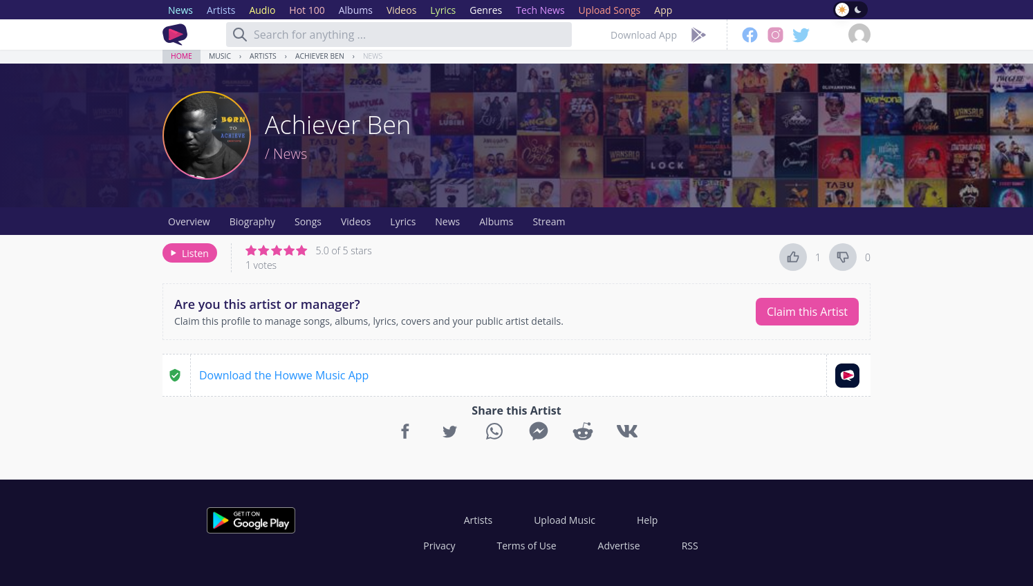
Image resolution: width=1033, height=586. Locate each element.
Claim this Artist (807, 311)
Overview (189, 221)
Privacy (439, 545)
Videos (356, 221)
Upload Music (564, 520)
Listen (188, 253)
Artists (263, 56)
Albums (496, 221)
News (372, 56)
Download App (644, 34)
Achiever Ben (319, 56)
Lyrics (403, 221)
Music (220, 56)
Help (647, 520)
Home (181, 56)
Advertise (619, 545)
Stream (548, 221)
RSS (690, 545)
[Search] (240, 34)
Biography (252, 221)
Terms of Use (527, 545)
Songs (308, 221)
